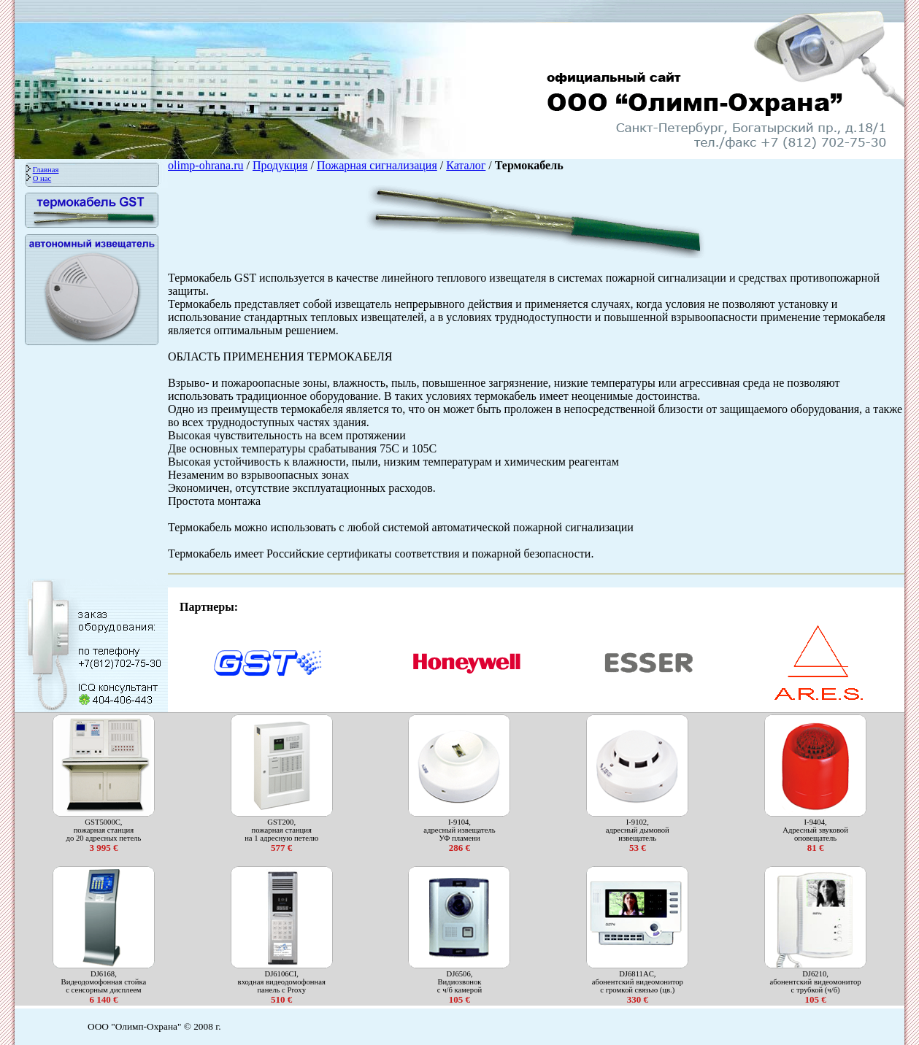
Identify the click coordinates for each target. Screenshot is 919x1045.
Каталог (465, 165)
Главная (46, 170)
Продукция (280, 165)
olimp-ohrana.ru (206, 165)
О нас (42, 178)
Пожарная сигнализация (377, 165)
